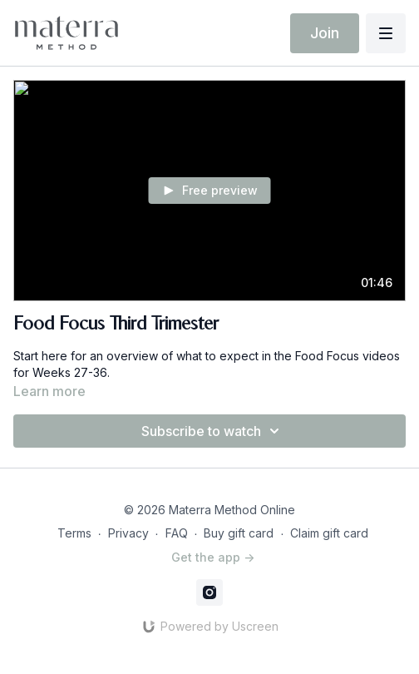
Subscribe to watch (212, 431)
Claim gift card (329, 533)
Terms (74, 533)
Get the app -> (212, 557)
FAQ (176, 533)
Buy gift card (239, 533)
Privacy (128, 533)
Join (324, 33)
